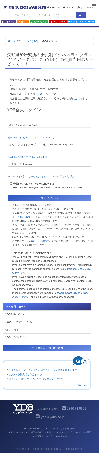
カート (22, 22)
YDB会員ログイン (14, 314)
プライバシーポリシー (35, 428)
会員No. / (24, 125)
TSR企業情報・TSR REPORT (47, 348)
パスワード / (20, 164)
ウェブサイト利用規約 (63, 428)
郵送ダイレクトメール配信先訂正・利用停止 (30, 432)
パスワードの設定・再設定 (19, 321)
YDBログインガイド (15, 337)
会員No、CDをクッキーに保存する (33, 183)
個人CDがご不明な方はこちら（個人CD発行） (30, 157)
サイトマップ (85, 7)
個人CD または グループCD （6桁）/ (41, 144)
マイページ (8, 22)
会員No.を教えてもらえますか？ (26, 374)
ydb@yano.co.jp (52, 417)
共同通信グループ (42, 436)
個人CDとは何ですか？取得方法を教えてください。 (37, 379)
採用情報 (61, 436)
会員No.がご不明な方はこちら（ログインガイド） (32, 137)
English (53, 7)
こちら (40, 93)
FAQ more (83, 385)
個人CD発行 (11, 329)
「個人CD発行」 (26, 217)
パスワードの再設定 (40, 241)
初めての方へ (58, 21)
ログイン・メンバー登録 (81, 21)
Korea (68, 7)
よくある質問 (83, 432)
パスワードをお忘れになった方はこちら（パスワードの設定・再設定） (41, 176)
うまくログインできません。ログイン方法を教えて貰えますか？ (44, 369)
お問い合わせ (39, 22)
